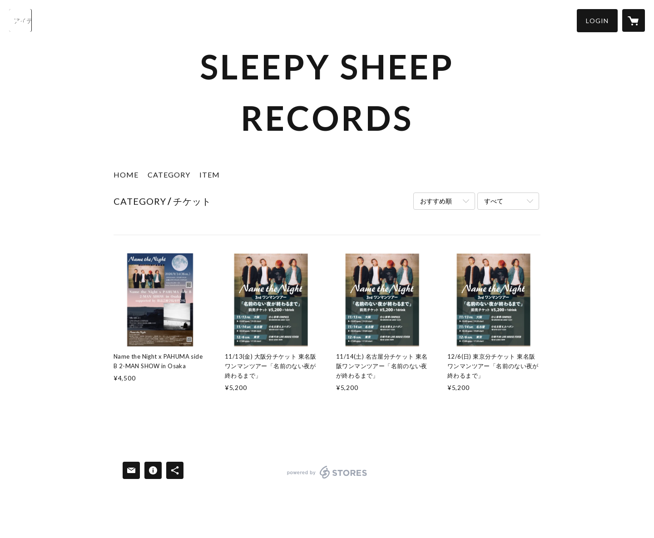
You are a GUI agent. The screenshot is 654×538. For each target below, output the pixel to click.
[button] (597, 20)
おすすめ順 (436, 201)
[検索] (20, 20)
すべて (493, 201)
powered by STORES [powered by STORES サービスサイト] (327, 478)
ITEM (209, 174)
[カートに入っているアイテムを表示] (633, 20)
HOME (126, 174)
